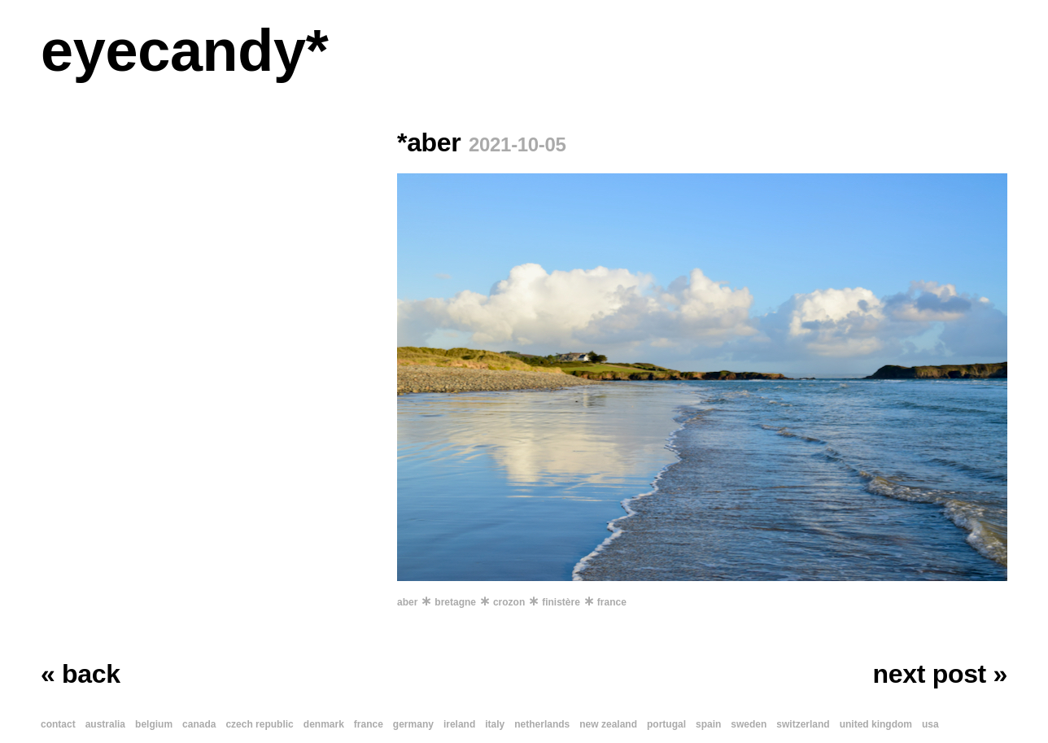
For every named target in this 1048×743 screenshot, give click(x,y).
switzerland (802, 724)
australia (105, 724)
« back (80, 673)
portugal (666, 724)
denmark (323, 724)
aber (407, 602)
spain (708, 724)
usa (930, 724)
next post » (940, 673)
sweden (748, 724)
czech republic (259, 724)
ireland (459, 724)
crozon (509, 602)
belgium (153, 724)
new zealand (608, 724)
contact (58, 724)
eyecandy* (184, 50)
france (612, 602)
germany (413, 724)
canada (199, 724)
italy (494, 724)
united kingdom (876, 724)
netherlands (542, 724)
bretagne (455, 602)
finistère (561, 602)
